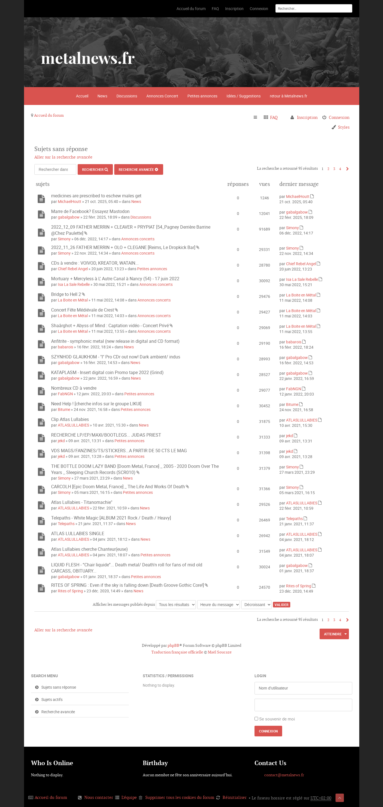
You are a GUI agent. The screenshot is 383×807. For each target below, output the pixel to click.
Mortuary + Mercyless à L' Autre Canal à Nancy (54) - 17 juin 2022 (115, 279)
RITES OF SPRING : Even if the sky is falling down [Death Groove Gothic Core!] (127, 585)
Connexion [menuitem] (339, 117)
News (102, 96)
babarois (65, 346)
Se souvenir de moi (277, 719)
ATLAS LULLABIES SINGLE (77, 533)
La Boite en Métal (73, 300)
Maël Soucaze (220, 652)
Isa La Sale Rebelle (74, 284)
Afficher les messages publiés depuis (144, 604)
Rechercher (93, 169)
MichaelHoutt (69, 201)
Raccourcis (257, 117)
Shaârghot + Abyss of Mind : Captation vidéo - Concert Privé (110, 325)
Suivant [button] (346, 169)
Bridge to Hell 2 (66, 294)
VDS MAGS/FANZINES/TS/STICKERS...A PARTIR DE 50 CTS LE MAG (119, 450)
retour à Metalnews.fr (288, 96)
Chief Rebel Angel (73, 268)
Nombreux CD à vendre (73, 388)
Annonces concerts (137, 238)
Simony (64, 238)
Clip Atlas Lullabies (70, 419)
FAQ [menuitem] (274, 117)
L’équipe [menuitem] (129, 797)
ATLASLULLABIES (73, 425)
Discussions (126, 96)
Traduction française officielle (177, 652)
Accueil (82, 96)
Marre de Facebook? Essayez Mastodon (90, 211)
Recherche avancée (136, 169)
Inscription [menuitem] (307, 117)
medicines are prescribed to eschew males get (96, 196)
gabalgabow (69, 217)
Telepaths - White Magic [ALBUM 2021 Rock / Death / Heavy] (111, 518)
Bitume (64, 409)
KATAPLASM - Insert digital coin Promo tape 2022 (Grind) (107, 372)
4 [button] (340, 168)
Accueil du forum (49, 115)
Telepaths (66, 523)
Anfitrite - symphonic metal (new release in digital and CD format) (115, 341)
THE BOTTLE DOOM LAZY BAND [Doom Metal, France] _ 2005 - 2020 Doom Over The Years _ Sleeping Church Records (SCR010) (135, 469)
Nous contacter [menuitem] (98, 797)
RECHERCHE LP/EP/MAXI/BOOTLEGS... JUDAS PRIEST (106, 435)
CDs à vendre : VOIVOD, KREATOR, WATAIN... (95, 263)
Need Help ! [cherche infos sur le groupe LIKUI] (96, 404)
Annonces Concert (162, 96)
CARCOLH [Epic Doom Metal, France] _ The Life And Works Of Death (118, 486)
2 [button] (328, 168)
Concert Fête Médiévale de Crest (82, 310)
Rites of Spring (70, 590)
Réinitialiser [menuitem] (235, 797)
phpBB (173, 645)
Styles (343, 127)
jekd (61, 440)
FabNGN (65, 393)
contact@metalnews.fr (284, 774)
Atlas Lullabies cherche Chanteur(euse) (89, 549)
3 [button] (334, 168)
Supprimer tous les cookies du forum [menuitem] (179, 797)
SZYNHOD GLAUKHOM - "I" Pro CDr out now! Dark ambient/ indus (115, 357)
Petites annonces (202, 96)
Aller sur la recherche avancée (63, 157)
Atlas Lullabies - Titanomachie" (81, 502)
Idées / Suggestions (244, 96)
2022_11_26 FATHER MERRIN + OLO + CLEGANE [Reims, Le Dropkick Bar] (123, 247)
